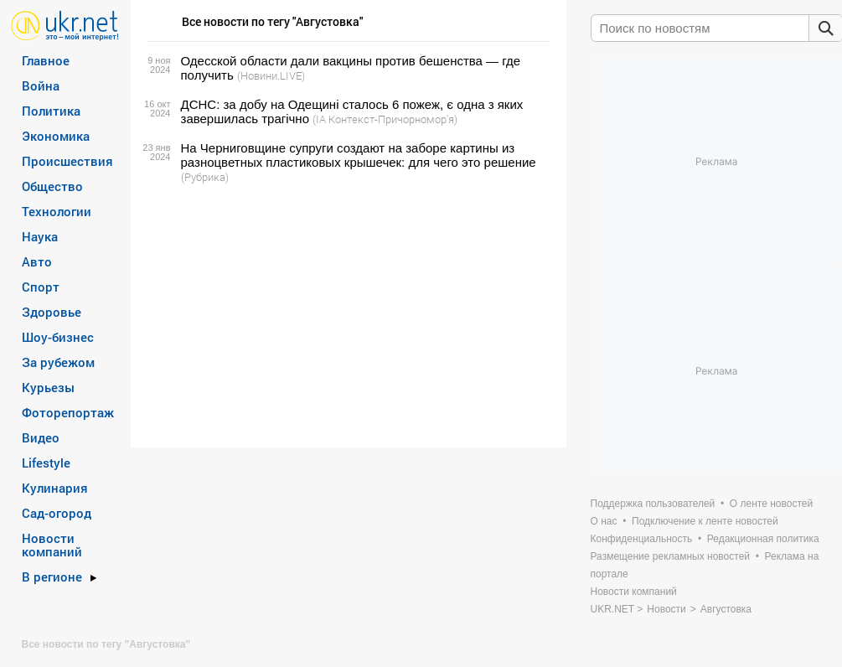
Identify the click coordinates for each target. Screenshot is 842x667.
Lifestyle (46, 462)
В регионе (52, 576)
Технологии (56, 211)
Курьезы (48, 387)
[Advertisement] (346, 316)
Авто (37, 261)
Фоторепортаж (68, 412)
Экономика (56, 135)
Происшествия (67, 161)
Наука (40, 236)
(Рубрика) (205, 176)
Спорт (40, 286)
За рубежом (58, 362)
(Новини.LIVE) (271, 75)
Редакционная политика (763, 539)
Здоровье (51, 311)
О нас (604, 521)
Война (40, 85)
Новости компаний (52, 544)
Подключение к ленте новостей (705, 521)
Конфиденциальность (642, 539)
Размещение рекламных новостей (671, 556)
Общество (52, 186)
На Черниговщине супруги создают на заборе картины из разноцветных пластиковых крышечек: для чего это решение (358, 155)
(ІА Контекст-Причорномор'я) (385, 119)
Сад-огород (56, 513)
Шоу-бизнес (58, 337)
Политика (51, 110)
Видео (40, 437)
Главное (46, 60)
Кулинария (55, 487)
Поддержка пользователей (653, 503)
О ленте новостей (771, 503)
